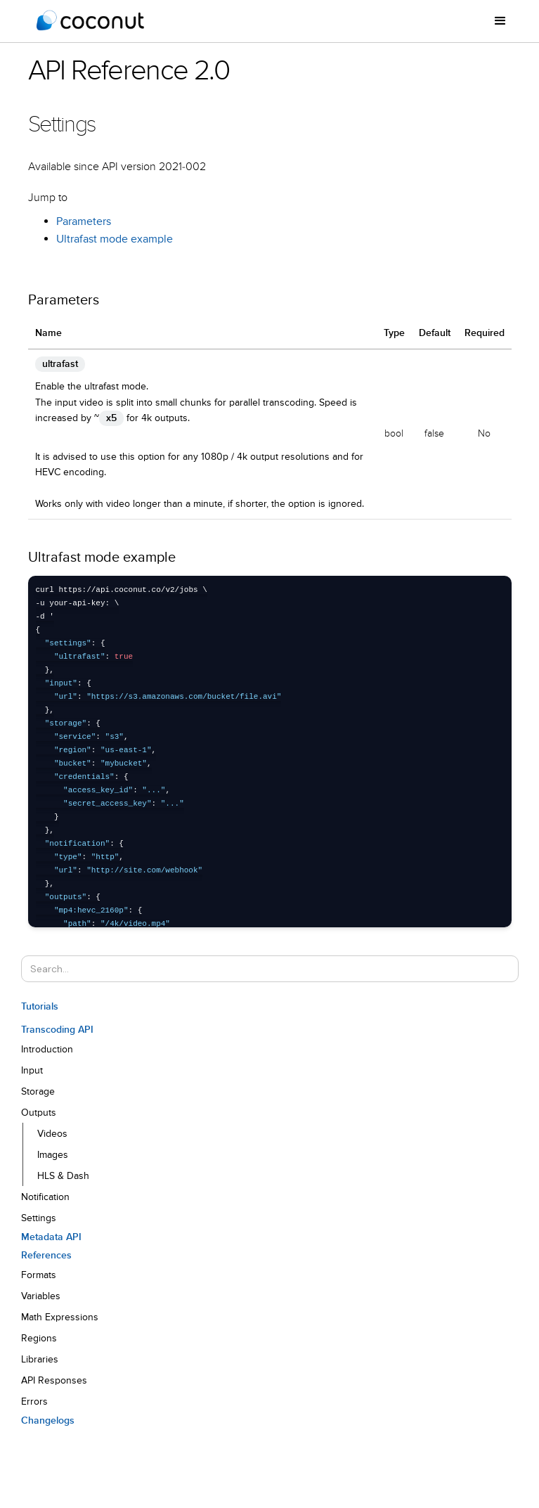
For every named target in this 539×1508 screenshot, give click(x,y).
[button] (500, 21)
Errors (34, 1402)
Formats (38, 1275)
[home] (90, 21)
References (46, 1256)
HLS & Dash (63, 1176)
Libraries (39, 1360)
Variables (40, 1296)
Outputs (38, 1113)
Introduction (47, 1050)
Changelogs (47, 1421)
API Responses (54, 1381)
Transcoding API (57, 1030)
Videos (52, 1134)
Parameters (83, 222)
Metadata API (51, 1237)
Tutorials (39, 1007)
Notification (45, 1197)
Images (52, 1155)
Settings (38, 1218)
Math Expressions (59, 1317)
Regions (39, 1338)
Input (32, 1071)
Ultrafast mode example (114, 239)
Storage (38, 1092)
